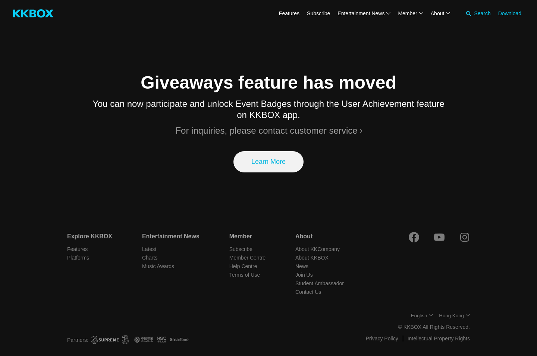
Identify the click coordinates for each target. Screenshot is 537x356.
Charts (149, 258)
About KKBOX (312, 258)
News (301, 266)
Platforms (78, 258)
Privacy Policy (382, 338)
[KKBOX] (33, 13)
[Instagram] (464, 237)
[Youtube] (439, 237)
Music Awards (158, 266)
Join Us (304, 275)
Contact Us (308, 292)
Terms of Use (244, 275)
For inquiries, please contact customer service (266, 130)
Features (289, 13)
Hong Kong (451, 315)
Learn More (268, 161)
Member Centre (247, 258)
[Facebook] (414, 237)
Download (509, 13)
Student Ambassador (319, 283)
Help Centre (243, 266)
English (419, 315)
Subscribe (318, 13)
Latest (149, 249)
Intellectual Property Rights (439, 338)
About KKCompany (317, 249)
